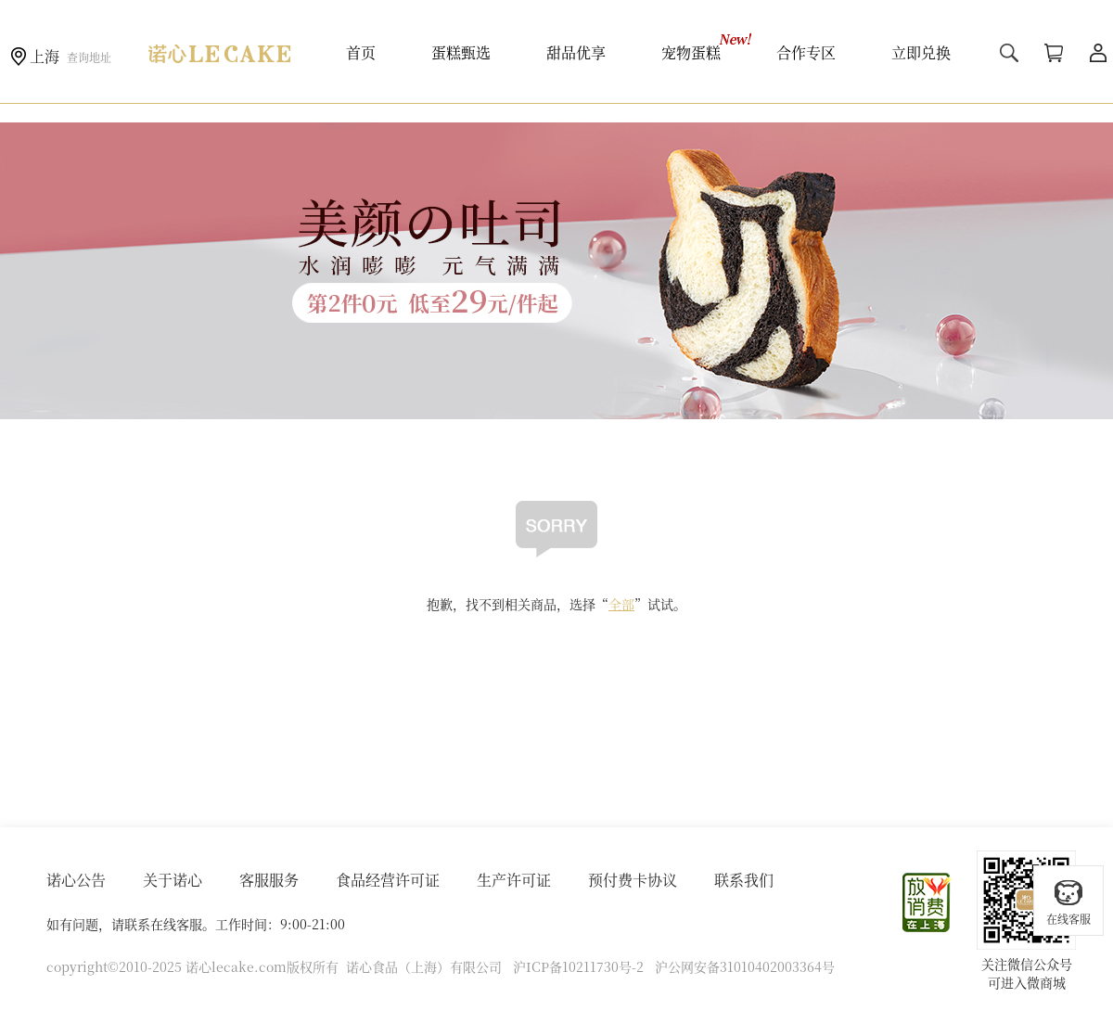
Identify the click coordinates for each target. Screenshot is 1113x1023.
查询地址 (89, 57)
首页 (361, 52)
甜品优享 (576, 52)
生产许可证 (514, 879)
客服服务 (269, 879)
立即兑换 (921, 52)
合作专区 (806, 52)
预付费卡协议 (632, 879)
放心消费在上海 (927, 902)
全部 (621, 604)
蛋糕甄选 (461, 52)
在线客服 (1068, 902)
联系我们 (744, 879)
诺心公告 (76, 879)
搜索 (1009, 53)
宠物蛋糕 (691, 52)
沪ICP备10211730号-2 (578, 966)
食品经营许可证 (388, 879)
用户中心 (1098, 53)
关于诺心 (172, 879)
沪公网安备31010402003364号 (745, 966)
